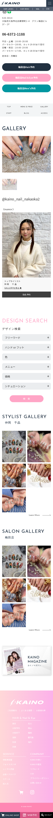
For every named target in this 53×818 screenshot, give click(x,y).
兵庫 (14, 746)
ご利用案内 (12, 710)
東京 (14, 723)
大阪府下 (16, 732)
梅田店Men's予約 (26, 88)
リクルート (35, 769)
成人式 (5, 783)
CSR (32, 773)
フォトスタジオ (9, 764)
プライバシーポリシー (39, 778)
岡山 (30, 728)
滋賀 (14, 737)
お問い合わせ (36, 782)
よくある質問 (26, 710)
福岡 (30, 732)
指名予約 (26, 294)
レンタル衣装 (8, 769)
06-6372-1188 (13, 34)
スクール (6, 779)
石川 (30, 723)
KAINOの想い (35, 759)
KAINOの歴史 (35, 764)
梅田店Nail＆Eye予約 (26, 77)
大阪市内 (16, 728)
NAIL (38, 9)
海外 (30, 742)
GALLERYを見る (11, 287)
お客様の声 (41, 710)
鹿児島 (31, 737)
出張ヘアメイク (9, 774)
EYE (48, 9)
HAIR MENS (24, 9)
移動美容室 (7, 759)
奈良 (14, 742)
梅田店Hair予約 (26, 67)
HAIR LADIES (8, 9)
